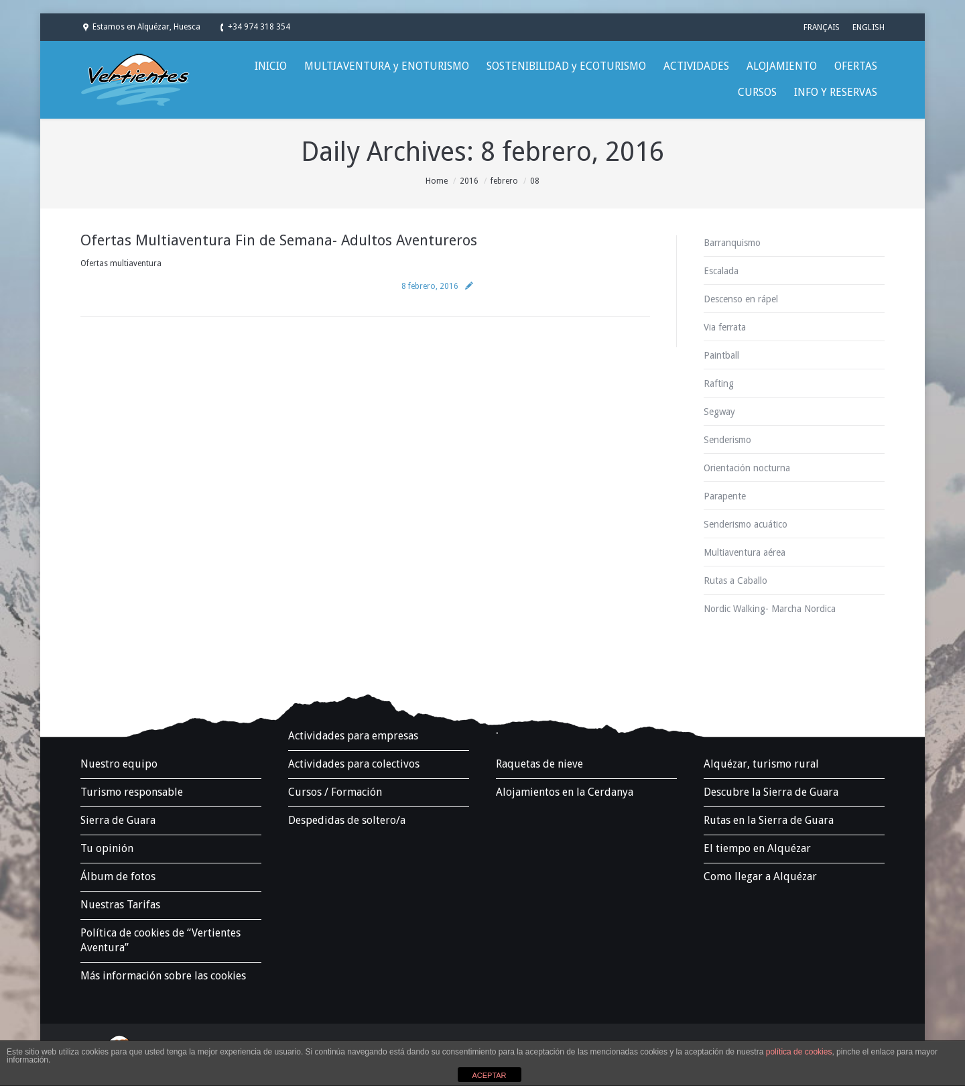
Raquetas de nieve (539, 764)
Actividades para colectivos (354, 764)
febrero (504, 181)
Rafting (719, 383)
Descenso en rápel (741, 299)
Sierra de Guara (117, 820)
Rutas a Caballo (735, 580)
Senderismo (727, 439)
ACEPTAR (489, 1075)
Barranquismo (732, 242)
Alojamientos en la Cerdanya (564, 792)
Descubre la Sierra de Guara (771, 792)
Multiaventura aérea (744, 552)
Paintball (721, 355)
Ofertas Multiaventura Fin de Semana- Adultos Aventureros (278, 240)
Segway (719, 411)
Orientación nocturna (747, 468)
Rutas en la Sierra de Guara (769, 820)
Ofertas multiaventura (121, 263)
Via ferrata (725, 327)
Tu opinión (106, 848)
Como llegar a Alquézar (760, 876)
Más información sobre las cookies (163, 975)
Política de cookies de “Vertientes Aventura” (160, 940)
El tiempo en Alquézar (757, 848)
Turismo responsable (131, 792)
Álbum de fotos (117, 876)
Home (437, 181)
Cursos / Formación (335, 792)
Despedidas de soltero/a (346, 820)
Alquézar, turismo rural (761, 764)
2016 (469, 181)
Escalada (721, 270)
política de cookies (799, 1052)
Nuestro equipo (118, 764)
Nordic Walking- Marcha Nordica (770, 608)
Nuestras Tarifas (120, 904)
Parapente (725, 496)
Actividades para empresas (353, 735)
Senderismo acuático (745, 524)
